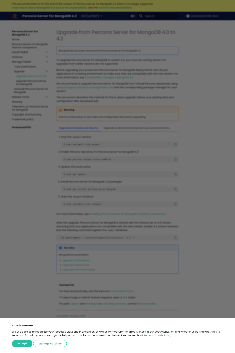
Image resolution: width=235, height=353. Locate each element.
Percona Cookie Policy (157, 335)
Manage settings (50, 343)
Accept (22, 343)
